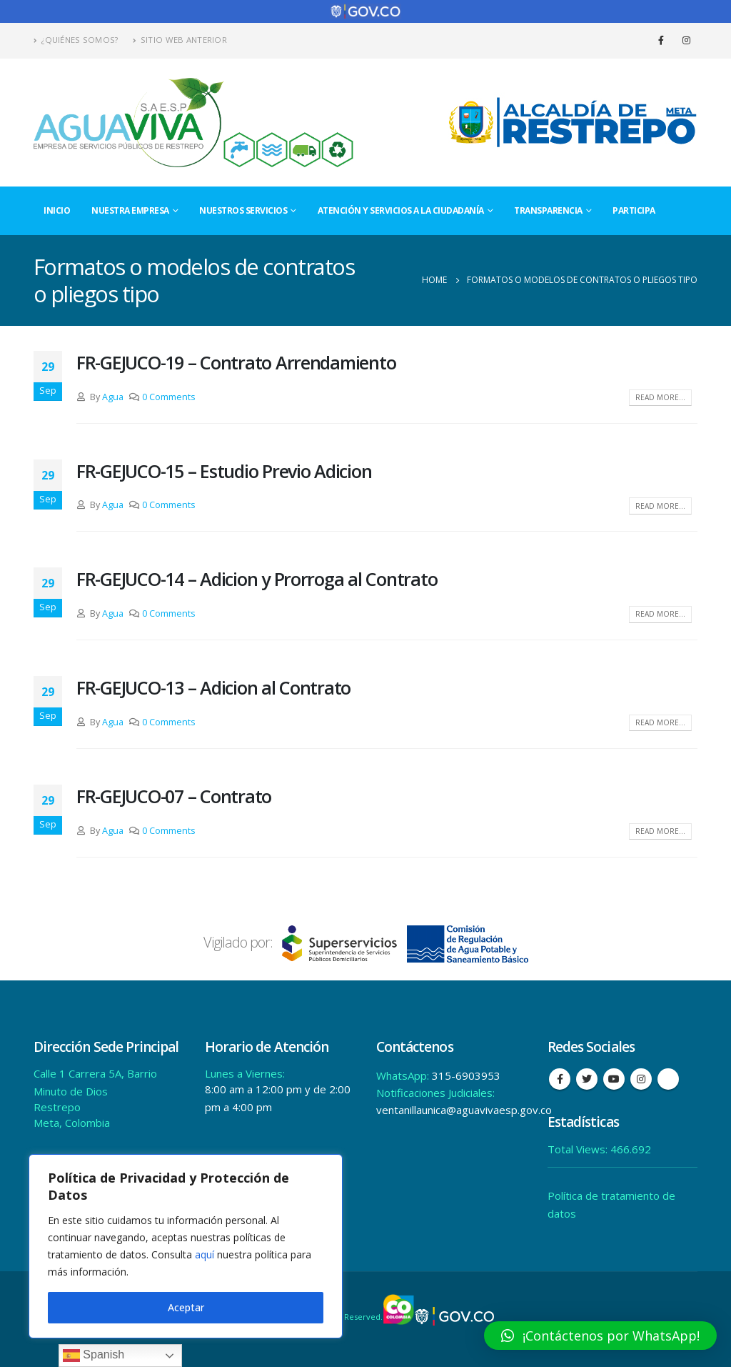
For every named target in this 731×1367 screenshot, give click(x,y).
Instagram (641, 1079)
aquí (204, 1254)
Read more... (660, 397)
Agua (112, 397)
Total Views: (579, 1149)
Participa (633, 210)
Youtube (614, 1079)
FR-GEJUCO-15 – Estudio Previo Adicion (223, 471)
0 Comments (169, 397)
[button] (600, 1335)
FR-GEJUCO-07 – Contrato (173, 796)
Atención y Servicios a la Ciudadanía (401, 210)
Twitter (587, 1079)
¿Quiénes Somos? (76, 39)
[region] (186, 1246)
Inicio (57, 210)
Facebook (559, 1079)
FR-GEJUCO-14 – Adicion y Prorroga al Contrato (256, 579)
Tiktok (668, 1079)
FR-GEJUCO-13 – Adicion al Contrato (213, 687)
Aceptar (186, 1307)
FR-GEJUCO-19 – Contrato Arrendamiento (235, 362)
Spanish (93, 1355)
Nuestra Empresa (130, 210)
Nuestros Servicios (243, 210)
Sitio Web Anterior (180, 39)
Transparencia (548, 210)
